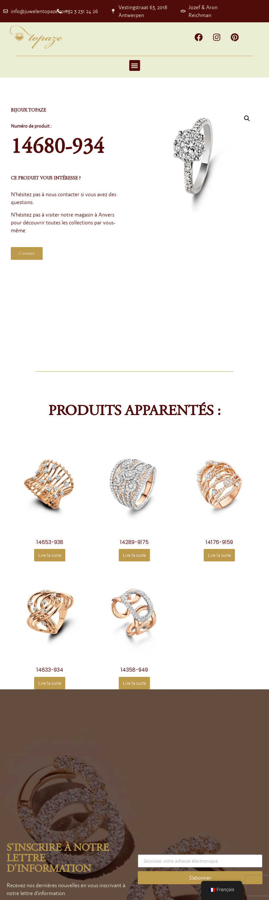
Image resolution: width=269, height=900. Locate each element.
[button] (134, 65)
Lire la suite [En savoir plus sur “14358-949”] (134, 683)
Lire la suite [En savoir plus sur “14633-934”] (49, 683)
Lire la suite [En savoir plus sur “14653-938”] (49, 555)
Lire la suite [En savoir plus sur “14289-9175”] (134, 555)
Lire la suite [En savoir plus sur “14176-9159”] (219, 555)
